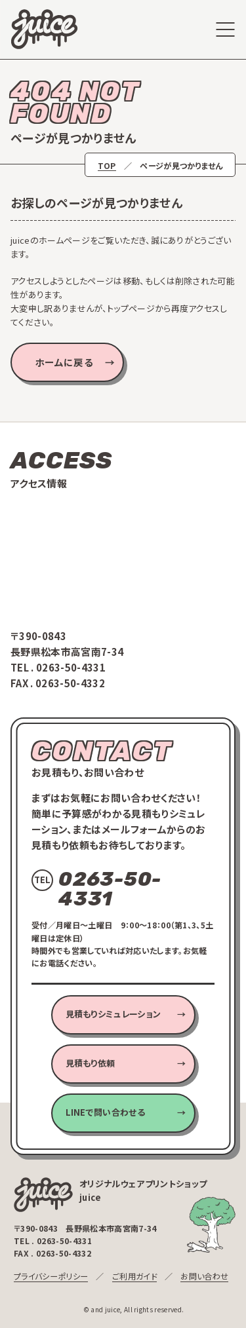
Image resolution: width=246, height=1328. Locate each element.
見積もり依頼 (90, 1063)
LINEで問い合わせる (106, 1112)
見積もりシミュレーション (113, 1014)
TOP (107, 165)
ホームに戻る (64, 362)
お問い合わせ (204, 1275)
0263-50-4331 (71, 667)
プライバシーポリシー (51, 1275)
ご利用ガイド (134, 1275)
